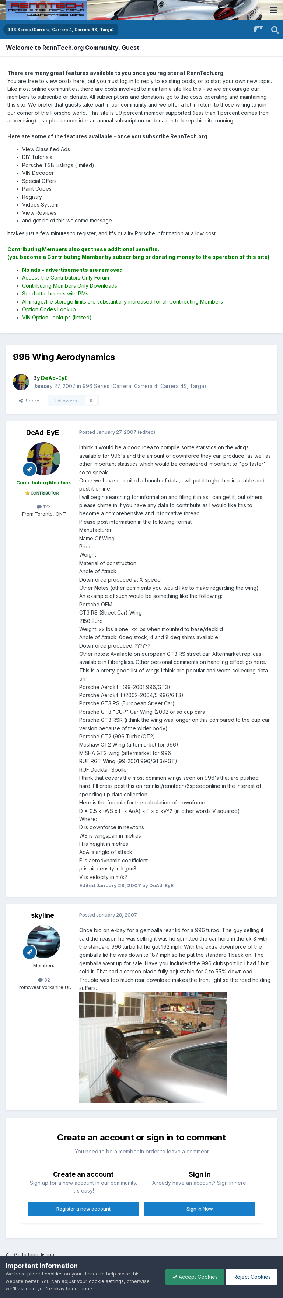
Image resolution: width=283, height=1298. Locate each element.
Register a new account (83, 1209)
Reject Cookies (250, 1277)
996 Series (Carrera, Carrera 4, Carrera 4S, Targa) (144, 386)
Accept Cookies (191, 1277)
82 (44, 980)
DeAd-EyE (42, 432)
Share (29, 401)
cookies (54, 1274)
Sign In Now (199, 1209)
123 (44, 506)
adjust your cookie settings (93, 1281)
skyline (42, 915)
